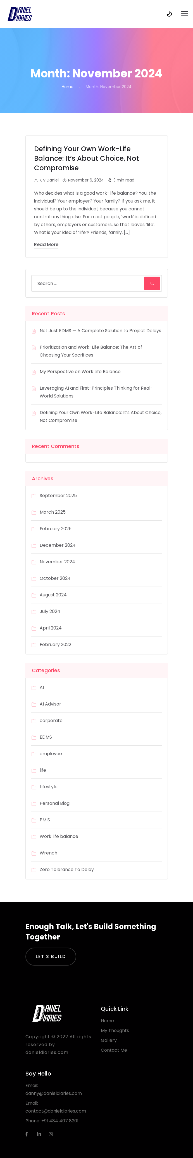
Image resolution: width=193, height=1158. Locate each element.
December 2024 (58, 545)
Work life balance (59, 836)
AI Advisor (50, 704)
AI (42, 687)
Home (67, 86)
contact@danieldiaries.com (55, 1111)
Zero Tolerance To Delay (67, 869)
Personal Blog (55, 803)
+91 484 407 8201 (59, 1121)
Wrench (48, 853)
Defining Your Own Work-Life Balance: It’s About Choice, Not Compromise (86, 158)
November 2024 (57, 562)
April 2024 (51, 628)
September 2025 (58, 495)
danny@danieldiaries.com (53, 1093)
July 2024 (50, 611)
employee (51, 753)
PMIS (45, 820)
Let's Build (51, 956)
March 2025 (53, 512)
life (43, 770)
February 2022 (55, 644)
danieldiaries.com (46, 1052)
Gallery (109, 1040)
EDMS (46, 737)
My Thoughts (115, 1030)
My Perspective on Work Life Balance (81, 371)
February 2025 (56, 528)
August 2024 (53, 595)
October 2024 (55, 578)
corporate (51, 720)
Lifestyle (49, 787)
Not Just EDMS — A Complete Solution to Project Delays (100, 330)
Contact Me (114, 1050)
